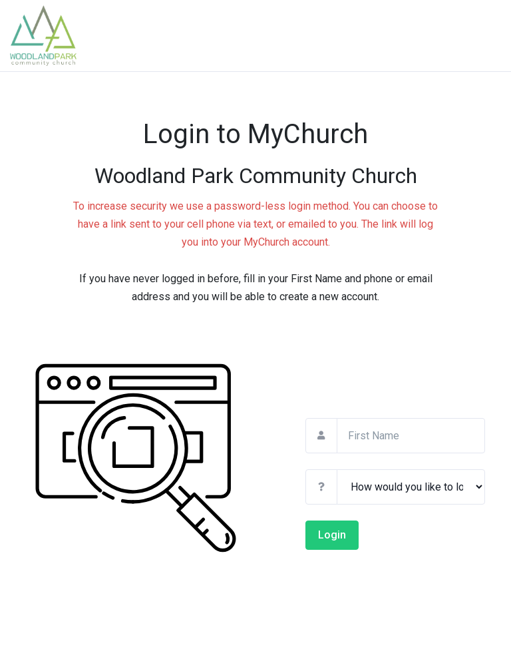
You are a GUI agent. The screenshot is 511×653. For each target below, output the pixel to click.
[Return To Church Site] (60, 35)
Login (332, 535)
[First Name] (411, 435)
